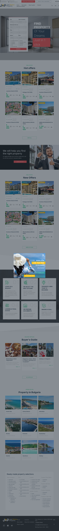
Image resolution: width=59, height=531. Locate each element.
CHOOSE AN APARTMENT (29, 275)
